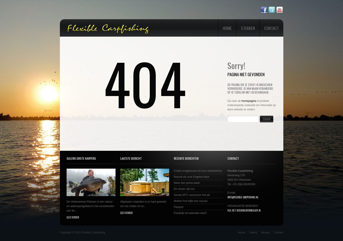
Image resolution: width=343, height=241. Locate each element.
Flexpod (178, 207)
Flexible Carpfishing (93, 232)
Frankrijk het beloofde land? (190, 213)
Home (227, 28)
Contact (271, 28)
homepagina (249, 101)
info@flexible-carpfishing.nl (242, 197)
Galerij (253, 232)
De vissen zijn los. (184, 189)
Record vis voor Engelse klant (191, 176)
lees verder (73, 217)
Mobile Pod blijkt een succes (191, 201)
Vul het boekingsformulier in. (244, 210)
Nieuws (265, 232)
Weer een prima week (187, 182)
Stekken (248, 28)
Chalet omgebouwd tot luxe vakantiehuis (198, 170)
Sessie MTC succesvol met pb (192, 195)
